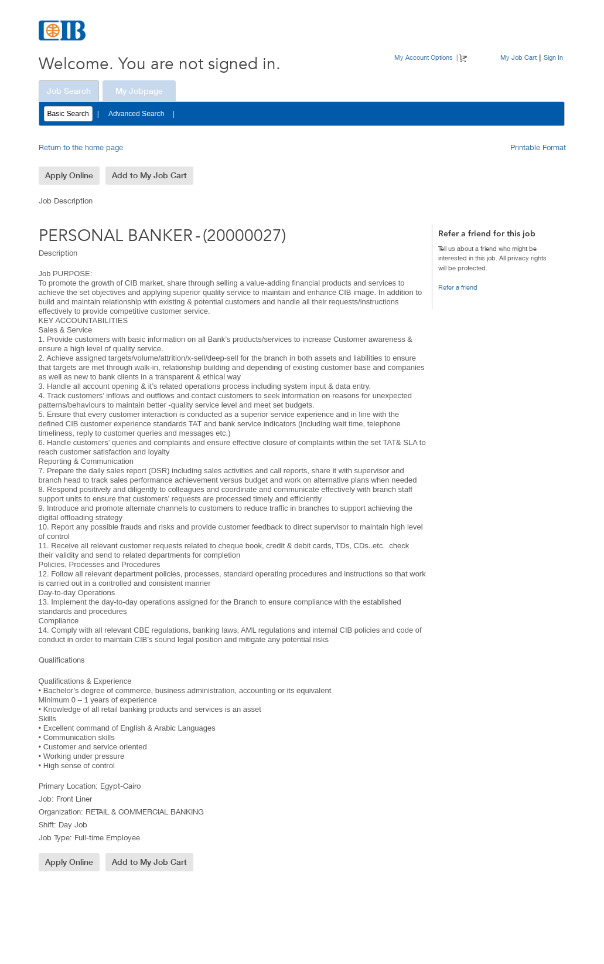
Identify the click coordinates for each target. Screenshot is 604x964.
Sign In (553, 57)
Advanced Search (136, 114)
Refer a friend (457, 287)
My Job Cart (518, 57)
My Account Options (423, 57)
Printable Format (538, 147)
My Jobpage (139, 91)
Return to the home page (81, 147)
